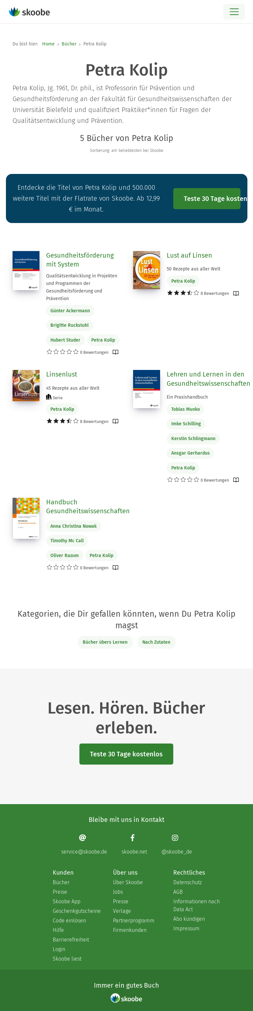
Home (48, 44)
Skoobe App (66, 901)
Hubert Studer (65, 340)
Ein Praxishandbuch (187, 397)
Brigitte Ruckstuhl (69, 325)
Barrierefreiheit (71, 940)
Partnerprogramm (134, 920)
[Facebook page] (134, 844)
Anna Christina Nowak (73, 526)
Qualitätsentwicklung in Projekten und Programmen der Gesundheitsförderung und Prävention (81, 287)
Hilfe (58, 930)
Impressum (186, 928)
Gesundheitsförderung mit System (80, 259)
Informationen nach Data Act (196, 905)
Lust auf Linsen (189, 255)
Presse (120, 901)
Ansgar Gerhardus (190, 453)
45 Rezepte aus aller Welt (72, 388)
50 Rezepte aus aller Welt (193, 269)
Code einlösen (69, 920)
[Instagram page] (177, 844)
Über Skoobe (128, 882)
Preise (60, 892)
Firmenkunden (130, 930)
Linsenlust (61, 374)
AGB (178, 892)
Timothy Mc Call (67, 541)
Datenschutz (187, 882)
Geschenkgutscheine (76, 911)
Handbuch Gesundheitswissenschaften (88, 506)
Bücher (69, 44)
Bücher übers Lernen (105, 642)
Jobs (118, 892)
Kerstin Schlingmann (193, 438)
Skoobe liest (67, 959)
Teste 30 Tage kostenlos (212, 199)
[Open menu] (234, 11)
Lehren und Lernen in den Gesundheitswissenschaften (208, 378)
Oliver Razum (64, 555)
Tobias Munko (185, 409)
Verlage (122, 911)
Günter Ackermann (70, 311)
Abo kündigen (189, 919)
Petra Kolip (103, 340)
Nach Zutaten (156, 642)
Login (59, 949)
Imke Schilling (186, 424)
